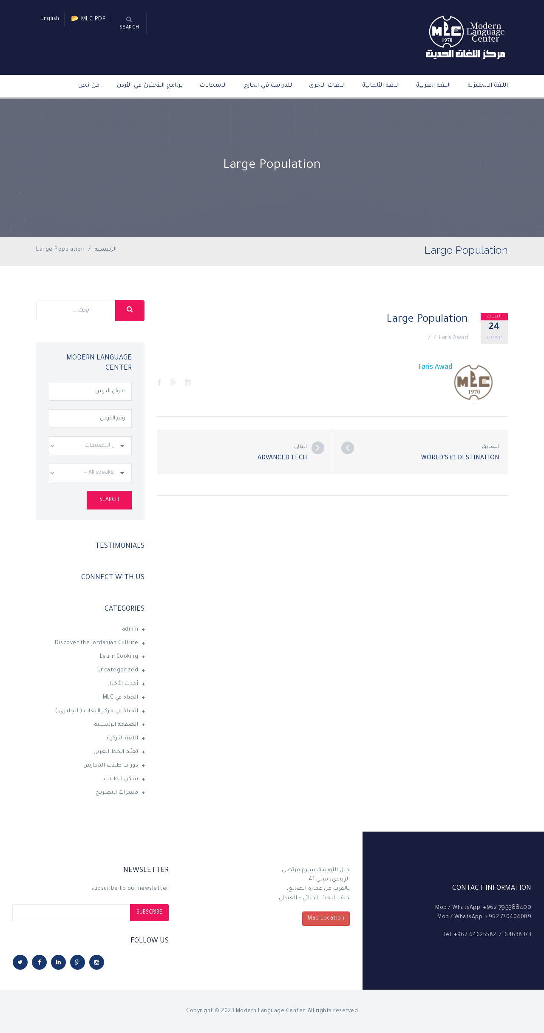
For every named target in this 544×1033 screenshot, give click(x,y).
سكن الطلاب (121, 779)
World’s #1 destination (460, 457)
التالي (300, 447)
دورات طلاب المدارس (111, 766)
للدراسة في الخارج (268, 85)
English (50, 19)
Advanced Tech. (281, 457)
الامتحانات (213, 85)
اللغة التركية (123, 738)
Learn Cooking (119, 657)
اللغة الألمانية (381, 85)
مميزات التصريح (117, 793)
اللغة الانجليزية (488, 85)
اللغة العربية (433, 85)
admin (130, 630)
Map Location (326, 919)
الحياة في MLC (121, 698)
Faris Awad (453, 338)
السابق (490, 447)
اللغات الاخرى (327, 85)
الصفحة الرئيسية (116, 725)
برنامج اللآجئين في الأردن (150, 85)
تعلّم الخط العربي (116, 752)
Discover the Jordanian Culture (96, 643)
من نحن (89, 85)
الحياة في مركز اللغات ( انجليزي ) (97, 711)
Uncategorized (118, 671)
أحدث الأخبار (123, 684)
